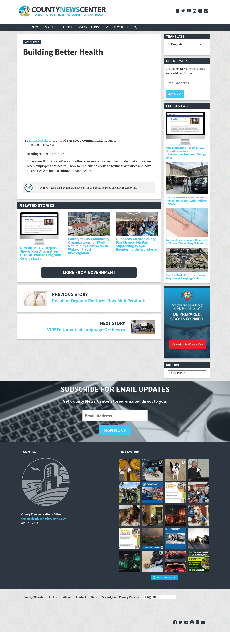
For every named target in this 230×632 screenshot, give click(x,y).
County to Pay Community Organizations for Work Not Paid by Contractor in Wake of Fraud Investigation (88, 246)
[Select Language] (186, 44)
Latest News (177, 106)
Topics (67, 27)
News (35, 27)
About (67, 597)
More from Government (89, 272)
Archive (53, 597)
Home (22, 27)
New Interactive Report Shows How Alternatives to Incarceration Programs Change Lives (41, 253)
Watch (49, 27)
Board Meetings (89, 27)
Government (32, 42)
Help (94, 597)
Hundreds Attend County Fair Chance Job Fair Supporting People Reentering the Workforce (136, 244)
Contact (81, 597)
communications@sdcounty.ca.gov (43, 519)
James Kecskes (39, 140)
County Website (117, 27)
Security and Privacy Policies (120, 597)
